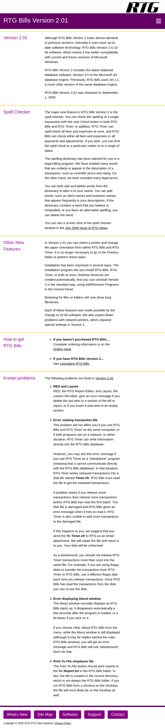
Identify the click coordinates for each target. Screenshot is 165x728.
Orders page (62, 349)
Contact (117, 714)
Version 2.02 (104, 378)
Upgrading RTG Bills (74, 363)
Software (70, 714)
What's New (17, 714)
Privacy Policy (63, 723)
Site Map (45, 714)
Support (94, 714)
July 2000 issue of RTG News (86, 228)
